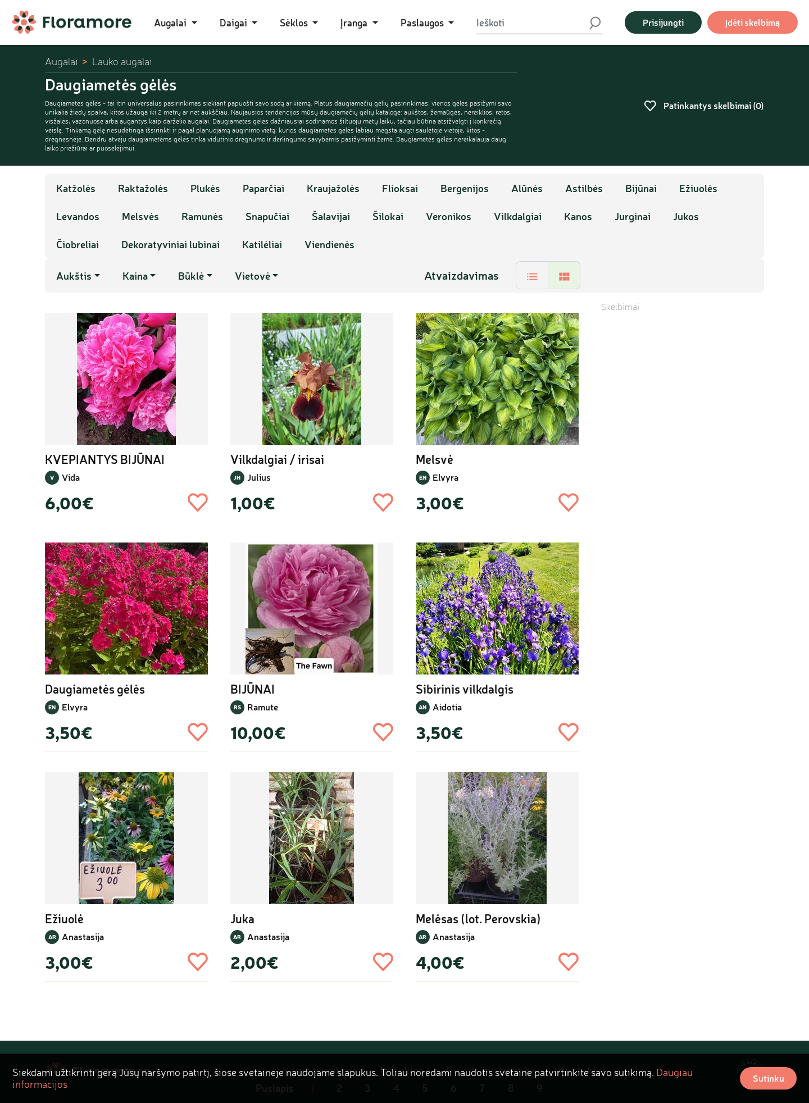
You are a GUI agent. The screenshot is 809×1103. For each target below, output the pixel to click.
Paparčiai (263, 188)
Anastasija (83, 936)
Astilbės (584, 188)
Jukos (686, 216)
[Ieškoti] (532, 22)
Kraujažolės (333, 188)
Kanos (578, 216)
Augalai (61, 61)
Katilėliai (262, 244)
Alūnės (527, 188)
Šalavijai (331, 216)
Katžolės (76, 188)
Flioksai (400, 188)
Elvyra (445, 477)
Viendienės (329, 244)
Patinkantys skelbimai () (704, 105)
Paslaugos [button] (423, 22)
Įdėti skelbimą (752, 22)
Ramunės (202, 216)
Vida (71, 477)
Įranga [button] (355, 22)
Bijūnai (641, 188)
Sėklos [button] (295, 22)
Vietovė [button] (252, 275)
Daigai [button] (234, 22)
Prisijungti (663, 22)
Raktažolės (143, 188)
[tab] (532, 275)
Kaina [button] (135, 275)
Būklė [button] (191, 275)
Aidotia (447, 707)
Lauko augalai (122, 61)
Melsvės (140, 216)
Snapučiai (267, 216)
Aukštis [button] (74, 275)
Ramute (262, 707)
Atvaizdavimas (461, 275)
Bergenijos (464, 188)
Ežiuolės (698, 188)
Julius (259, 477)
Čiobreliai (77, 244)
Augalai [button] (171, 22)
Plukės (205, 188)
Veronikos (448, 216)
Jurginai (633, 216)
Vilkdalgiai (518, 216)
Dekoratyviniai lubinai (170, 244)
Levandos (77, 216)
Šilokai (387, 216)
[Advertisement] (682, 481)
